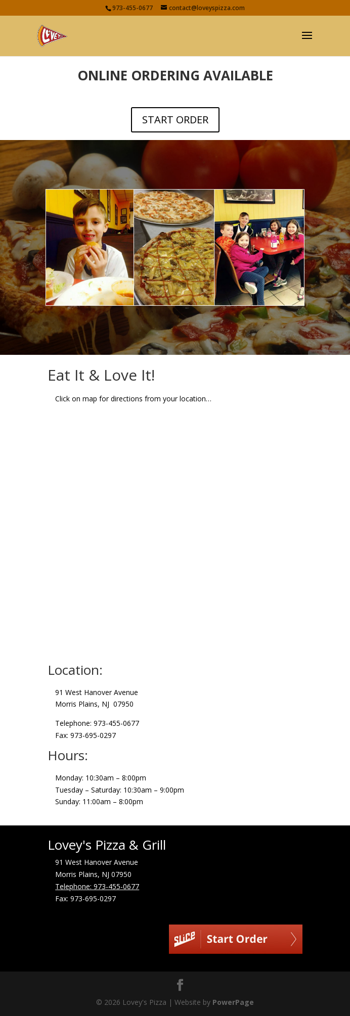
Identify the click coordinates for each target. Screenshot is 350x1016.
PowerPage (233, 1002)
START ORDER (175, 119)
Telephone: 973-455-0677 (97, 886)
